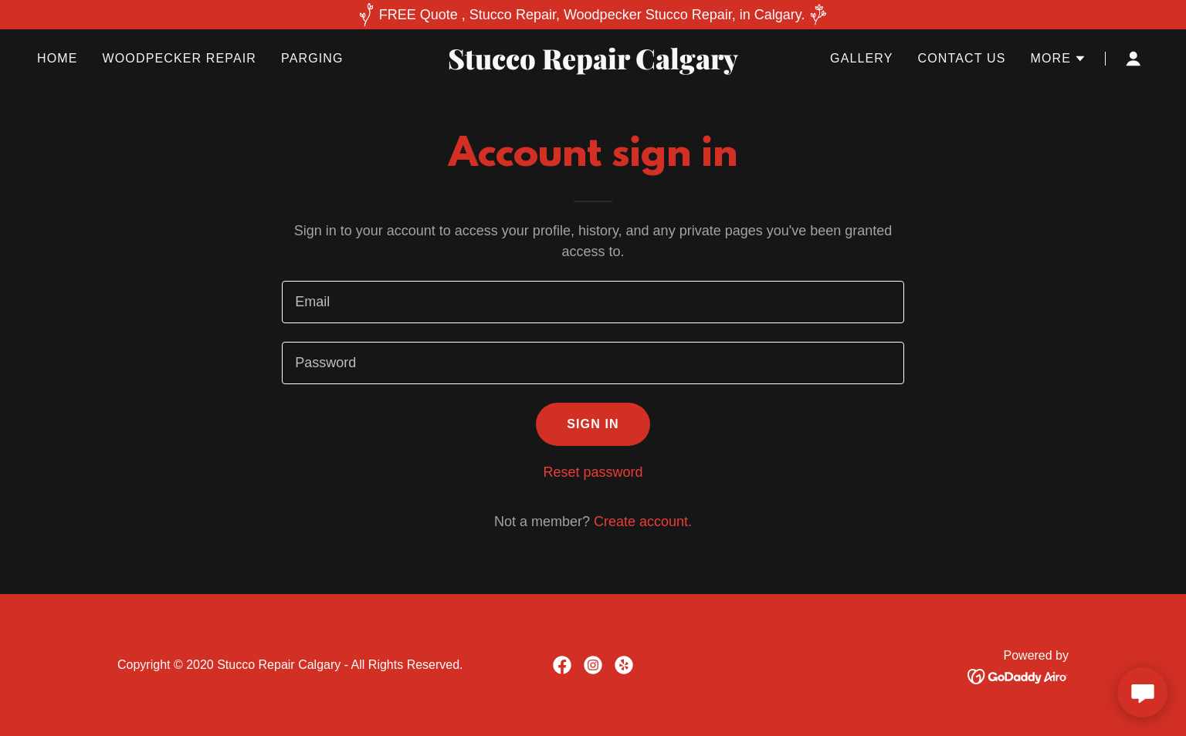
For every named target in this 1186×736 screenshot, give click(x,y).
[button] (1058, 58)
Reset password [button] (592, 472)
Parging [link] (312, 58)
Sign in (593, 423)
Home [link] (57, 58)
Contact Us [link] (962, 58)
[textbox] (592, 302)
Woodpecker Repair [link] (179, 58)
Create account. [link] (643, 521)
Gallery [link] (861, 58)
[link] (593, 65)
